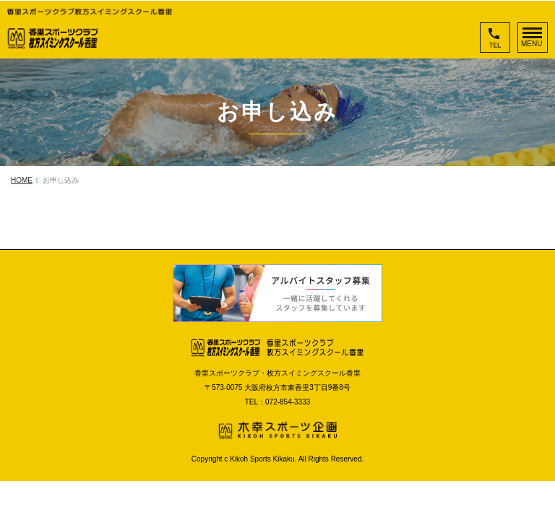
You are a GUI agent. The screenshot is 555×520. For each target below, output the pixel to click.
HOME (22, 180)
